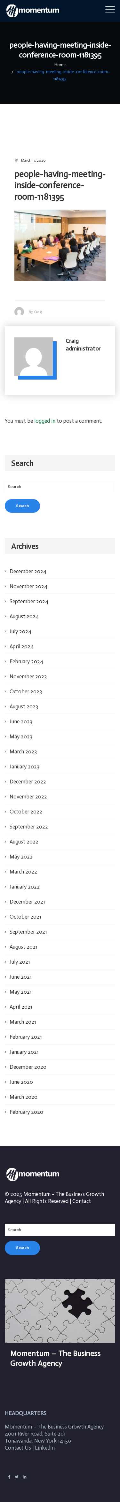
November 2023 (28, 669)
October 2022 (26, 804)
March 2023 (23, 744)
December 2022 (28, 774)
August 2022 (24, 834)
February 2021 (26, 1030)
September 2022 (29, 819)
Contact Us (18, 1440)
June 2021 (21, 970)
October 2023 (26, 684)
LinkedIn (45, 1440)
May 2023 (21, 729)
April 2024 (22, 639)
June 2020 (21, 1075)
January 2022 (25, 879)
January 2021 (24, 1045)
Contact (81, 1194)
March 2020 (23, 1090)
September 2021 (28, 924)
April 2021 (21, 1000)
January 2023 (24, 759)
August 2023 (24, 699)
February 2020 (26, 1105)
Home (60, 65)
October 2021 (25, 909)
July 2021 (20, 954)
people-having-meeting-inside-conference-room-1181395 (63, 72)
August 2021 (23, 939)
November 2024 (28, 579)
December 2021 (27, 894)
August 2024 (24, 609)
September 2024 (29, 594)
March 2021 (23, 1015)
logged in (44, 414)
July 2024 (20, 624)
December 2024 (28, 564)
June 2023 (21, 714)
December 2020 (28, 1060)
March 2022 (23, 864)
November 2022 (28, 789)
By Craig (35, 304)
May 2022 (21, 849)
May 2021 (21, 985)
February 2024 (26, 654)
